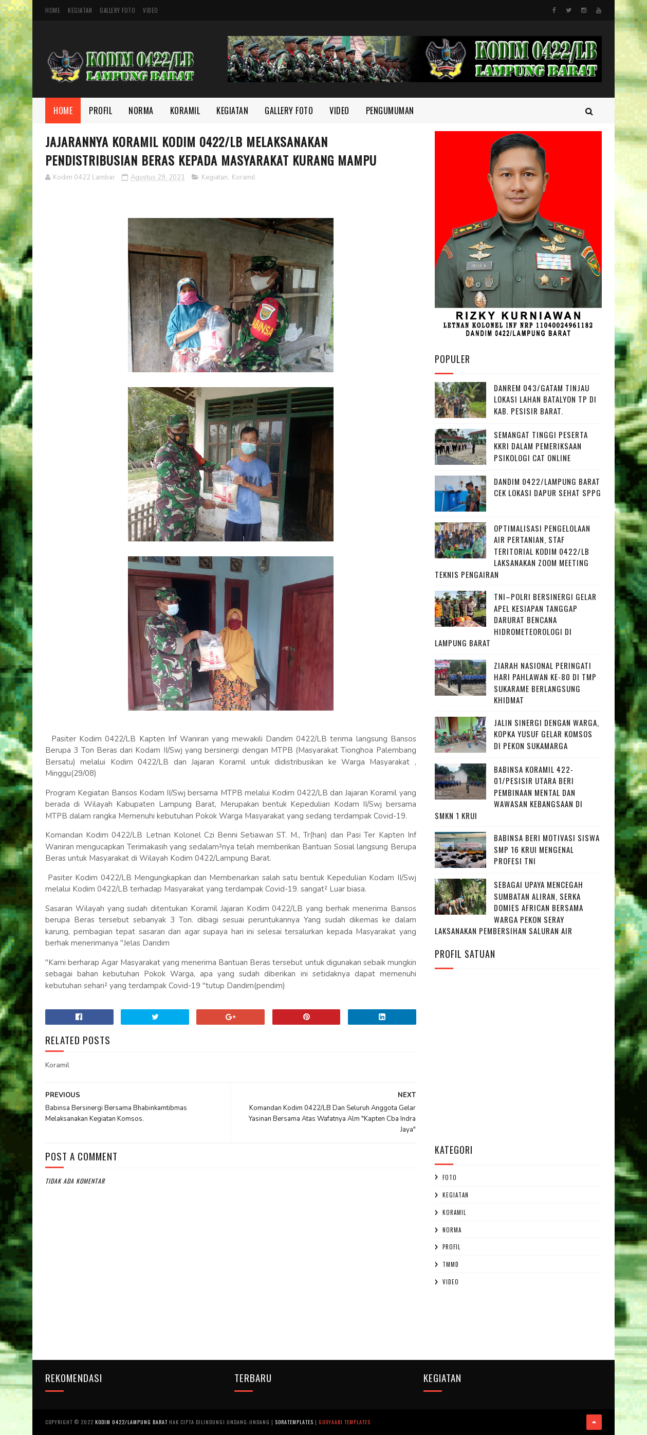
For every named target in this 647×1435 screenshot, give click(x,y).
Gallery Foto (117, 10)
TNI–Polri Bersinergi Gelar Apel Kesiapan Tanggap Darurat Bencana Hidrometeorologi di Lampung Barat (516, 619)
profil (451, 1247)
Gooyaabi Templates (345, 1422)
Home (52, 10)
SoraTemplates (294, 1422)
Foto (449, 1177)
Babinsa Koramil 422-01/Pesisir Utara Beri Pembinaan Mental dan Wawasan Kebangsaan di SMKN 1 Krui (509, 792)
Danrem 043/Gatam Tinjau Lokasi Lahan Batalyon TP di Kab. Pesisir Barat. (545, 399)
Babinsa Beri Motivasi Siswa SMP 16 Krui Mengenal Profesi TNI (547, 849)
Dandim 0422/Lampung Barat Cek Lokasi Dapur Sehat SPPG (547, 487)
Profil (100, 110)
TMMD (450, 1264)
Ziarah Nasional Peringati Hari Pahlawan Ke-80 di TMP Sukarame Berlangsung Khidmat (545, 683)
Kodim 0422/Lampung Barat (131, 1422)
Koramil (185, 110)
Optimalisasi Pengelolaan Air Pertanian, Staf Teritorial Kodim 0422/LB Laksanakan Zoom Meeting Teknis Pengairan (512, 551)
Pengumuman (390, 110)
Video (150, 10)
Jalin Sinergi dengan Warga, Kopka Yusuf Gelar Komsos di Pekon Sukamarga (546, 734)
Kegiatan (80, 10)
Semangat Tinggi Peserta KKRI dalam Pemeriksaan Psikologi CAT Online (541, 446)
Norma (141, 110)
